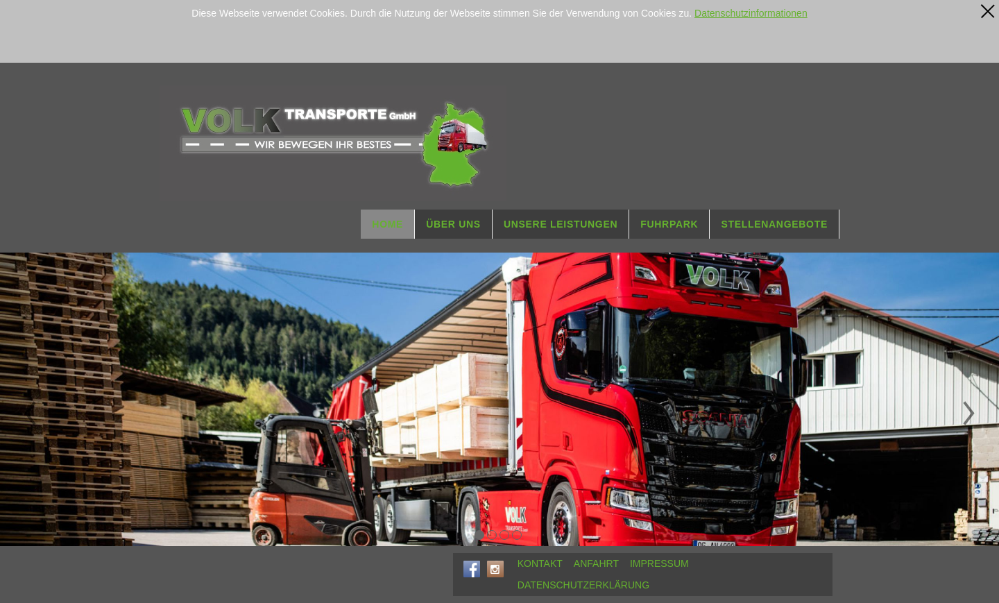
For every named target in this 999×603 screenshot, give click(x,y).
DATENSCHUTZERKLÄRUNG (583, 585)
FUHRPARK (669, 224)
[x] (988, 11)
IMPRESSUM (659, 563)
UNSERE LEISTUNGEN (560, 224)
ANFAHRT (596, 563)
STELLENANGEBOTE (774, 224)
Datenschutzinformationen (751, 13)
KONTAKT (540, 563)
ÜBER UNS (453, 224)
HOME (387, 224)
